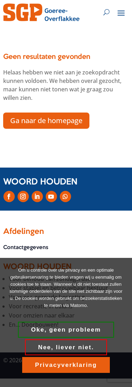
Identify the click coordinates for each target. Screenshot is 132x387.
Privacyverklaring (66, 365)
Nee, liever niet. (66, 347)
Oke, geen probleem (66, 329)
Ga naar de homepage (46, 120)
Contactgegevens (25, 247)
